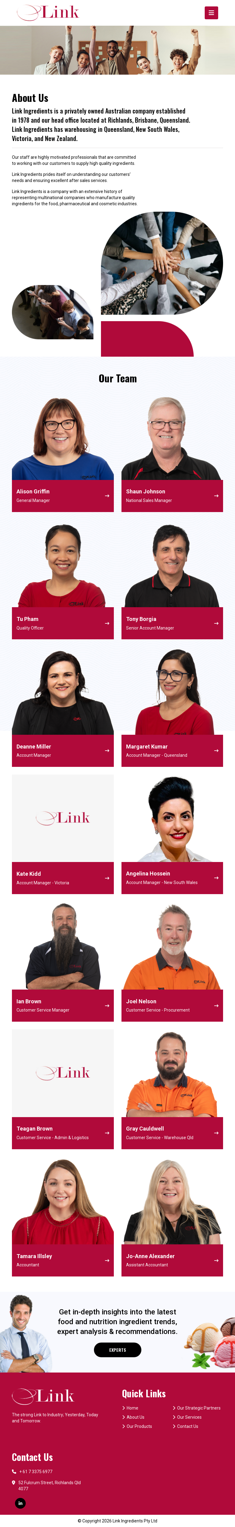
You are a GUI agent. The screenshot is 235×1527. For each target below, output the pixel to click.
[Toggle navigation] (211, 12)
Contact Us (185, 1426)
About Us (133, 1417)
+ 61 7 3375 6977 (32, 1472)
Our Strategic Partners (197, 1408)
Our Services (187, 1417)
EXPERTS (117, 1350)
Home (130, 1408)
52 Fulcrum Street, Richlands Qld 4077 (46, 1486)
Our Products (137, 1426)
